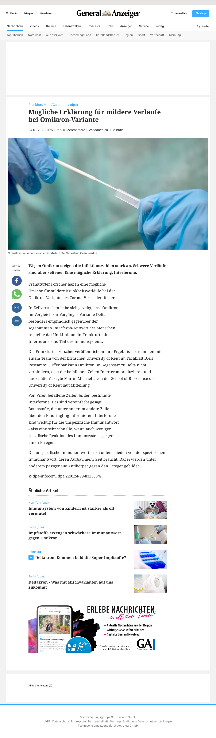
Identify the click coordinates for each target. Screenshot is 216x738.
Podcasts (94, 26)
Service (144, 26)
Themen (51, 26)
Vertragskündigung (123, 721)
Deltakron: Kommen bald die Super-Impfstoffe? (80, 557)
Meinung (175, 35)
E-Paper (28, 13)
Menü (10, 13)
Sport (141, 35)
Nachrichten (15, 26)
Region (128, 35)
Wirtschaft (157, 35)
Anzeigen (126, 26)
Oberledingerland (80, 35)
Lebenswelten (72, 26)
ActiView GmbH (127, 725)
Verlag (159, 26)
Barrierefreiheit (98, 721)
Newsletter (46, 13)
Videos (34, 26)
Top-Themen (15, 35)
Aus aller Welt (54, 35)
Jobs (110, 26)
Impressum (78, 721)
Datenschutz (60, 721)
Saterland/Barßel (107, 35)
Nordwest (34, 35)
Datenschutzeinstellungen (155, 721)
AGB (47, 721)
